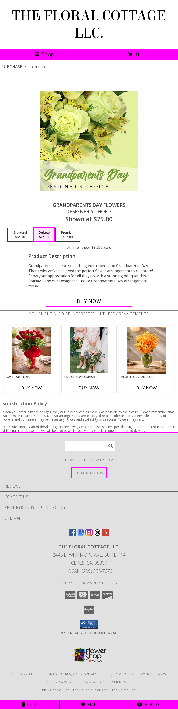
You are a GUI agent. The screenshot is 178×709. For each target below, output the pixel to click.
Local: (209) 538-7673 (89, 571)
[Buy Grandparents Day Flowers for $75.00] (89, 301)
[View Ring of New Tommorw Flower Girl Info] (89, 350)
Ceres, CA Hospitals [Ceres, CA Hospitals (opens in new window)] (79, 674)
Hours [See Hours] (148, 704)
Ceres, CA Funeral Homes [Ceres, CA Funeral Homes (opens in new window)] (34, 674)
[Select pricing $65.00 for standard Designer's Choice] (20, 235)
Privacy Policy (55, 690)
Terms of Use (124, 690)
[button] (89, 624)
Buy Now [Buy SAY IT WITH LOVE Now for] (31, 388)
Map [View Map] (89, 704)
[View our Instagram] (89, 534)
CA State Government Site (107, 682)
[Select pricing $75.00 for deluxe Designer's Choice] (44, 235)
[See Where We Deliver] (89, 472)
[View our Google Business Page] (80, 534)
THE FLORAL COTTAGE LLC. (89, 24)
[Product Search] (90, 446)
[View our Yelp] (105, 534)
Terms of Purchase (90, 690)
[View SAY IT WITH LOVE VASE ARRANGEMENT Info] (31, 350)
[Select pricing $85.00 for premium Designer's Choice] (68, 235)
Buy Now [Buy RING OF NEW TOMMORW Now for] (89, 388)
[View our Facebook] (72, 534)
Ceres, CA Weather (63, 682)
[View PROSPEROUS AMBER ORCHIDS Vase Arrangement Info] (146, 350)
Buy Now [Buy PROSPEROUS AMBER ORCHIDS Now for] (146, 388)
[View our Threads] (97, 534)
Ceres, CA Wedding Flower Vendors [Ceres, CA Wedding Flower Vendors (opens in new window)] (133, 674)
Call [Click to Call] (29, 704)
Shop (44, 54)
